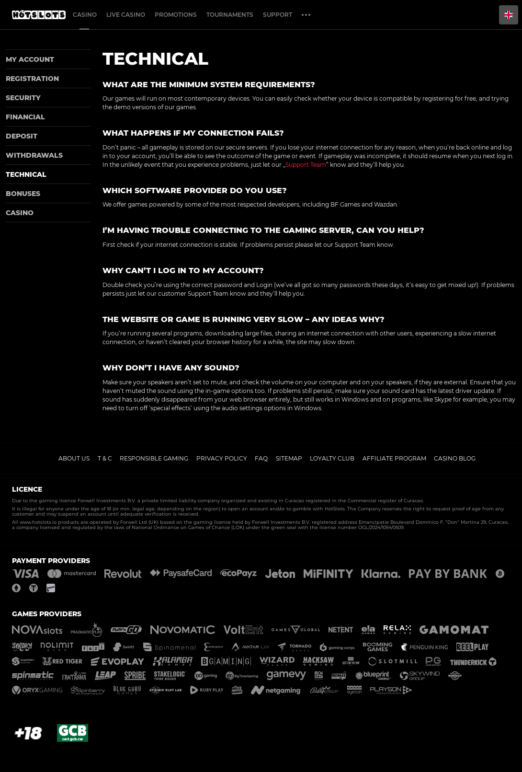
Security (23, 97)
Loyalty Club (332, 458)
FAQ (261, 458)
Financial (25, 117)
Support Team (305, 164)
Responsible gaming (154, 458)
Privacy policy (221, 458)
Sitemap (289, 458)
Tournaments (229, 14)
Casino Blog (455, 458)
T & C (105, 458)
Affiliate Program (394, 458)
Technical (26, 174)
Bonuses (23, 193)
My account (30, 59)
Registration (32, 78)
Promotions (176, 14)
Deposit (21, 136)
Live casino (125, 14)
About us (74, 458)
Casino (85, 14)
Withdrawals (34, 155)
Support (277, 14)
